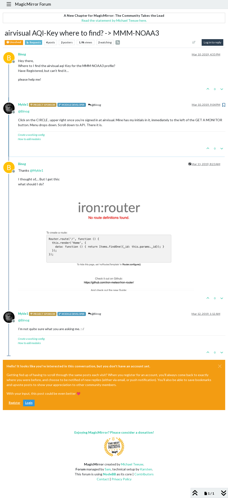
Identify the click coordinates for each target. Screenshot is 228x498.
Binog (22, 54)
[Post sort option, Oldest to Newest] (194, 42)
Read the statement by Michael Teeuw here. (114, 20)
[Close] (219, 366)
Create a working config (31, 135)
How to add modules (29, 139)
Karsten (146, 469)
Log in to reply (212, 42)
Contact (103, 479)
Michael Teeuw (132, 464)
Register (14, 403)
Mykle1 (23, 104)
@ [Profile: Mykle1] (36, 170)
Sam (108, 469)
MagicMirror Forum (33, 4)
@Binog (94, 105)
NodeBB (109, 474)
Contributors (144, 474)
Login (28, 403)
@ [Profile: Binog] (23, 111)
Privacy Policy (122, 479)
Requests (33, 42)
